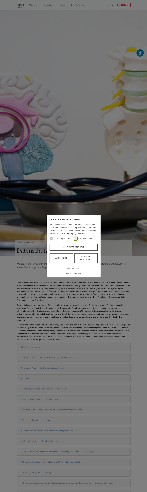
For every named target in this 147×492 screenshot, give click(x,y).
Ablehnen (61, 258)
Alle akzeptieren (73, 247)
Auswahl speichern (86, 258)
